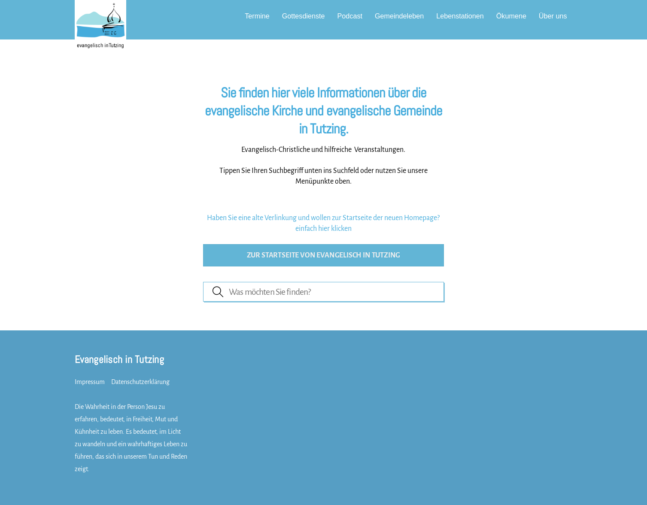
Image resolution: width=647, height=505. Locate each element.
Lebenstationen (460, 16)
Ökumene (511, 16)
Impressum (90, 381)
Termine (257, 16)
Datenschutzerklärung (140, 381)
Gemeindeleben (399, 16)
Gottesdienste (303, 16)
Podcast (350, 16)
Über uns (553, 16)
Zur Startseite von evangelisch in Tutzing (324, 255)
